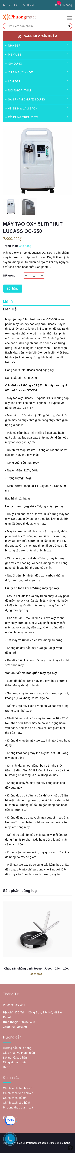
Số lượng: (9, 275)
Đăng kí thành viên (15, 1062)
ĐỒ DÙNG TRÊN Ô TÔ (21, 117)
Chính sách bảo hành (17, 1102)
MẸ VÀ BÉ (13, 54)
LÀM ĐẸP (12, 81)
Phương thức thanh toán (19, 1107)
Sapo (67, 1143)
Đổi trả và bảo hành (16, 1057)
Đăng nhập (10, 5)
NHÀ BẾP (12, 45)
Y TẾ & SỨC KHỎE (19, 72)
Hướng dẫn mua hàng (17, 1048)
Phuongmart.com (36, 1143)
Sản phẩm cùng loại (20, 891)
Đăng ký (29, 5)
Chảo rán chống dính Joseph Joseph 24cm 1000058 (39, 968)
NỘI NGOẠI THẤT (18, 90)
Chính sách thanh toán (17, 1088)
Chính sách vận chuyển (18, 1093)
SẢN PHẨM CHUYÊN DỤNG (25, 99)
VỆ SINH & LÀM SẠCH (21, 108)
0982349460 (27, 1022)
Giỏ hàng (63, 5)
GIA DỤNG (13, 63)
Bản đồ (7, 1067)
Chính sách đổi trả (15, 1097)
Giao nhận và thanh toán (19, 1052)
